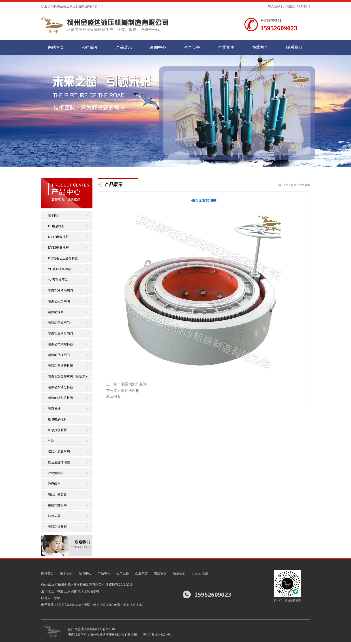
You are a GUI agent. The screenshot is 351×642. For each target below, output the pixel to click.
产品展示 (124, 47)
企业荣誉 (141, 573)
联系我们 (303, 6)
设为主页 (289, 6)
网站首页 (56, 47)
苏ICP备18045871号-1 (158, 634)
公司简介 (90, 47)
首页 (293, 184)
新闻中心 (158, 47)
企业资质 (226, 47)
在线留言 (260, 47)
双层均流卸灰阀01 (135, 384)
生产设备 (192, 47)
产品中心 (104, 573)
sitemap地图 (200, 573)
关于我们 (66, 573)
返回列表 (113, 396)
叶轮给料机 (130, 391)
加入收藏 (274, 6)
